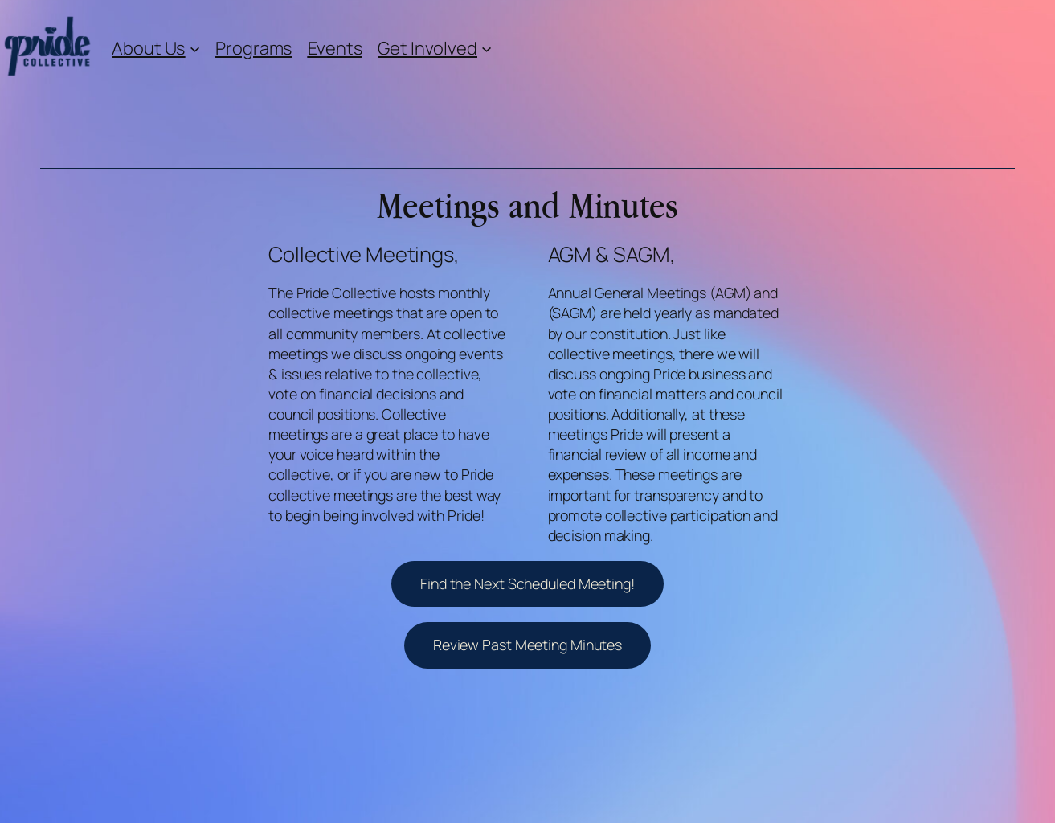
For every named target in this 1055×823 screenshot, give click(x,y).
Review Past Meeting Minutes (527, 644)
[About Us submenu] (195, 48)
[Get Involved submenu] (486, 48)
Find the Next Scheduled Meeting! (527, 583)
